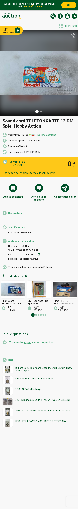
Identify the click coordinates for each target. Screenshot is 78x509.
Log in (67, 16)
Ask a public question (38, 198)
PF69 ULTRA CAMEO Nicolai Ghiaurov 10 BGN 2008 (42, 410)
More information (33, 6)
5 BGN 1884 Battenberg (28, 389)
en (74, 16)
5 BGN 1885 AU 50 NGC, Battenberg (34, 378)
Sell (60, 16)
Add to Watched (13, 196)
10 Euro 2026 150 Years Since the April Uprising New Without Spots (43, 369)
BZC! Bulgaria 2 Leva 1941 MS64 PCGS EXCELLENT (42, 400)
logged (27, 342)
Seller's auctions (46, 134)
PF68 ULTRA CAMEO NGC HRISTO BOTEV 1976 (40, 421)
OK (69, 5)
